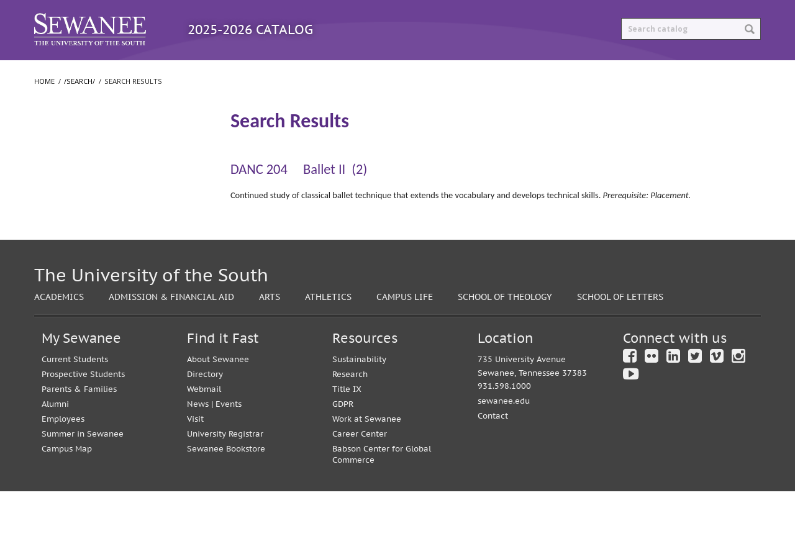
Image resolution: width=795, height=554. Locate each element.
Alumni (55, 466)
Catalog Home (86, 72)
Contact (493, 479)
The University (69, 190)
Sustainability (359, 422)
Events (229, 466)
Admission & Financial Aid (171, 359)
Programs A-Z (188, 72)
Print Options (507, 72)
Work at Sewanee (366, 481)
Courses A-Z (283, 72)
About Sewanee (218, 422)
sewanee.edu (504, 464)
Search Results (74, 164)
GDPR (342, 466)
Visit (195, 481)
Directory (205, 437)
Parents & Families (79, 452)
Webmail (204, 452)
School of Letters (75, 240)
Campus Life (404, 359)
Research (350, 437)
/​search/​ (59, 143)
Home (44, 106)
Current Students (75, 422)
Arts (269, 359)
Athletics (328, 359)
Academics (59, 359)
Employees (63, 481)
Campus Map (67, 511)
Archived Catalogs (392, 72)
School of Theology (79, 265)
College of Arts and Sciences (96, 215)
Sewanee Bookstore (226, 511)
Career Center (359, 496)
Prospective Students (83, 437)
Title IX (346, 452)
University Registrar (225, 496)
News (198, 466)
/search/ (79, 106)
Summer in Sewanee (83, 496)
